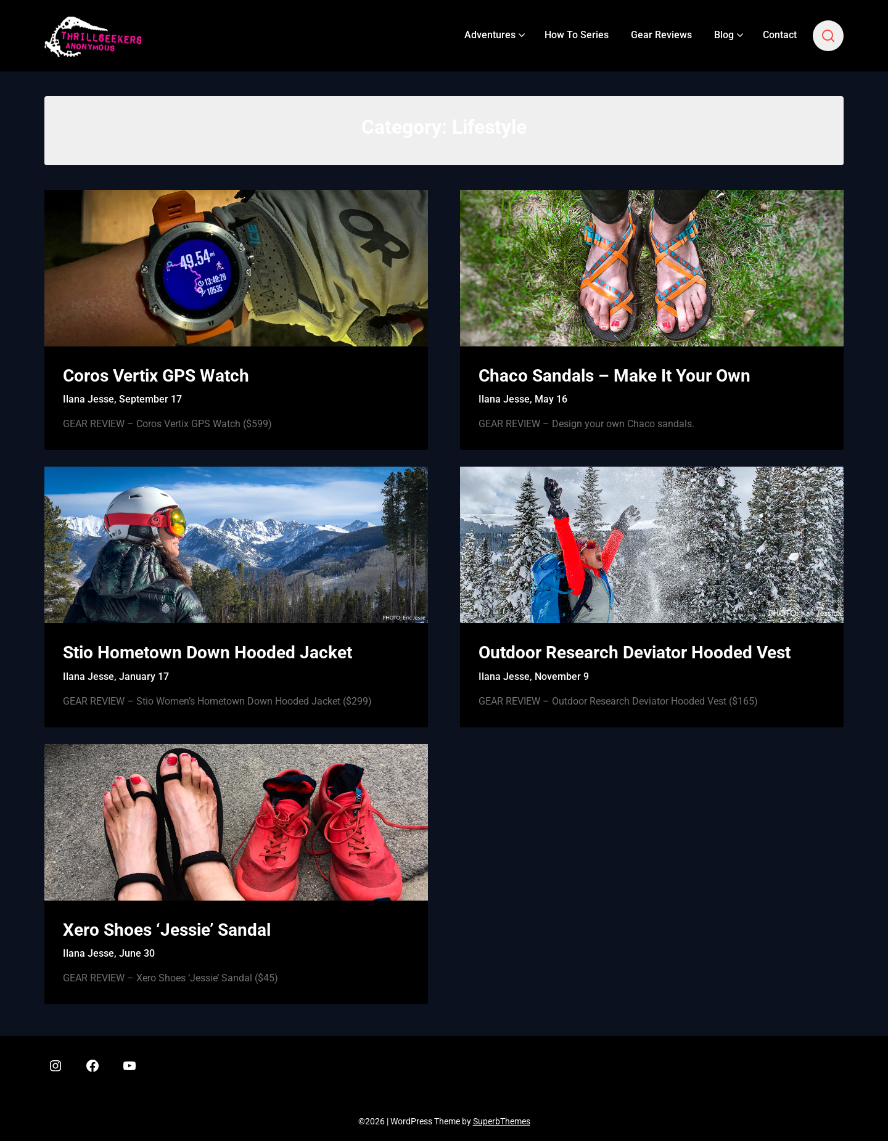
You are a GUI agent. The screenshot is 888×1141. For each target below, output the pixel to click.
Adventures (490, 35)
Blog (724, 35)
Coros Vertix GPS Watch (156, 376)
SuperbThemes (501, 1121)
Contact (780, 35)
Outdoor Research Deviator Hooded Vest (635, 652)
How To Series (577, 35)
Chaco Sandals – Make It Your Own (614, 376)
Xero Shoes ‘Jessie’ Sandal (167, 930)
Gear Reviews (661, 35)
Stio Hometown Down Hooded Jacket (207, 652)
